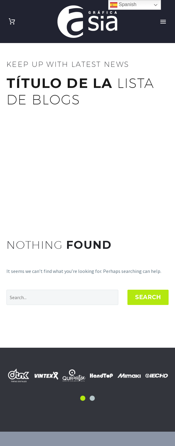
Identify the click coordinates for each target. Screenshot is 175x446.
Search (148, 297)
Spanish (123, 5)
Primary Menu (163, 22)
